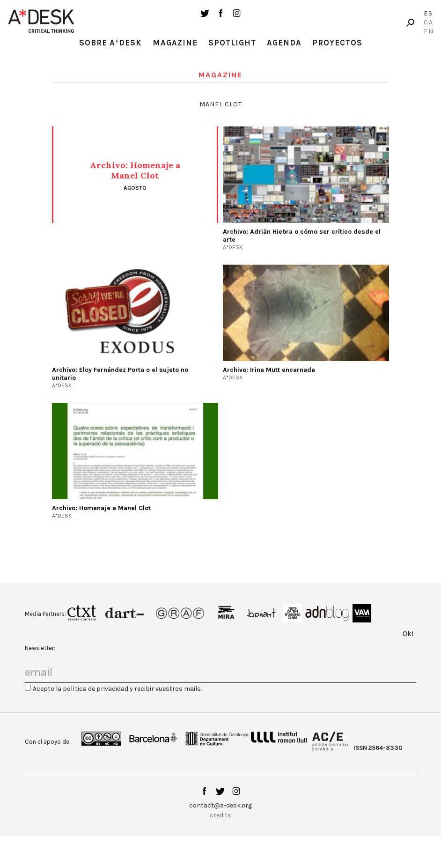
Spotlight (232, 42)
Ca (429, 22)
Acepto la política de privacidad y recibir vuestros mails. (117, 689)
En (429, 31)
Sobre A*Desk (110, 42)
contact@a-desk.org (220, 805)
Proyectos (337, 42)
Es (428, 13)
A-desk (41, 21)
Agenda (284, 42)
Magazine (175, 42)
